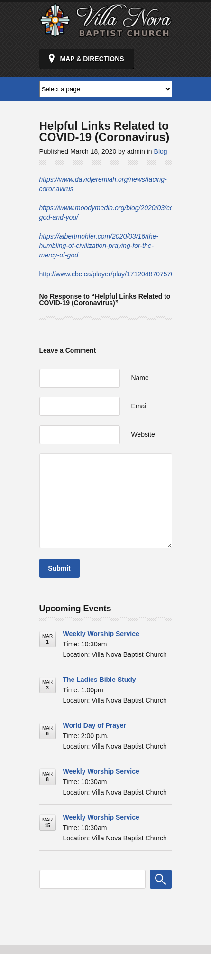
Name (139, 377)
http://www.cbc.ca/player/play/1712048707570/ (108, 274)
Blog (160, 151)
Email (139, 406)
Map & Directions (92, 58)
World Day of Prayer (95, 725)
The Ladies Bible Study (99, 679)
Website (143, 434)
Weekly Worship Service (101, 633)
